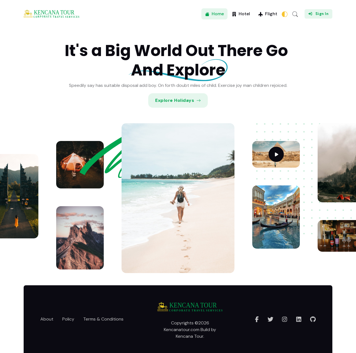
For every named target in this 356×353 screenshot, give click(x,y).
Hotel (241, 14)
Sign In (318, 13)
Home (214, 14)
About (46, 319)
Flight (267, 14)
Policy (68, 319)
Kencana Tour (189, 336)
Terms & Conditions (103, 319)
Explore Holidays (178, 100)
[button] (295, 14)
